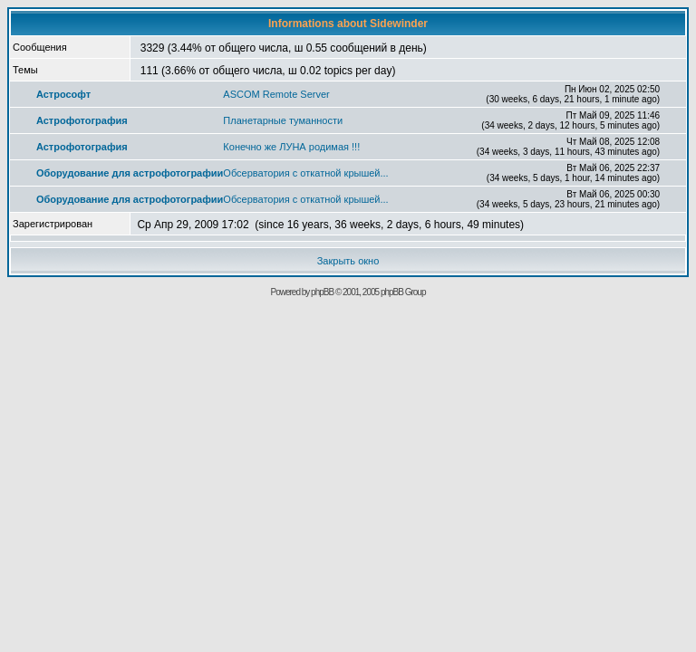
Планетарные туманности (283, 120)
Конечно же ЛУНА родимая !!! (291, 146)
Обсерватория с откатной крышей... (305, 173)
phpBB (322, 292)
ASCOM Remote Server (276, 94)
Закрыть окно (348, 260)
